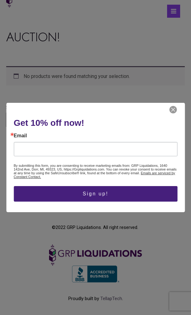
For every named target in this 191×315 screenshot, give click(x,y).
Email (20, 135)
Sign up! (95, 193)
